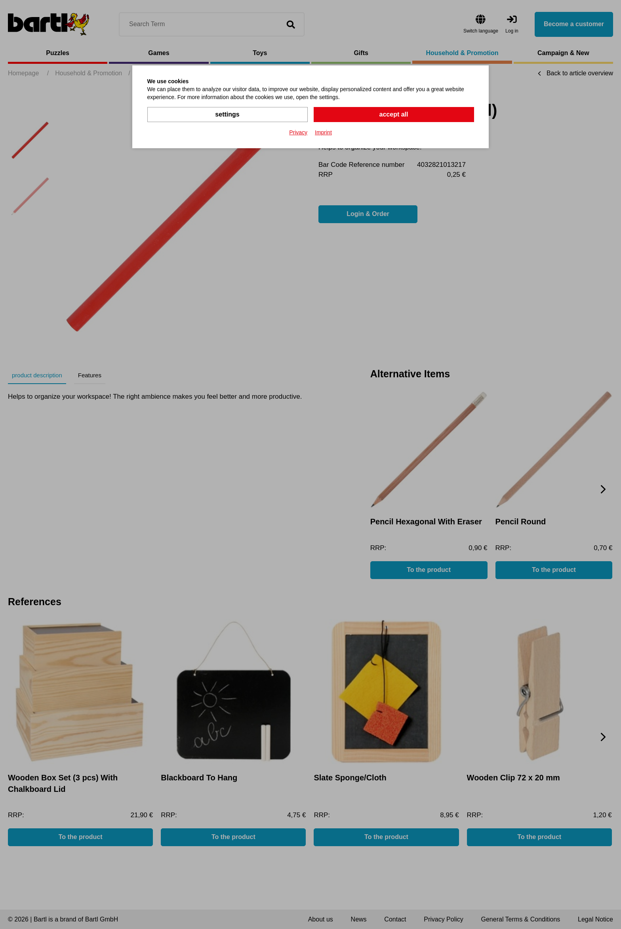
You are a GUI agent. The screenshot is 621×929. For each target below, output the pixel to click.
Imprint (323, 132)
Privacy (298, 132)
